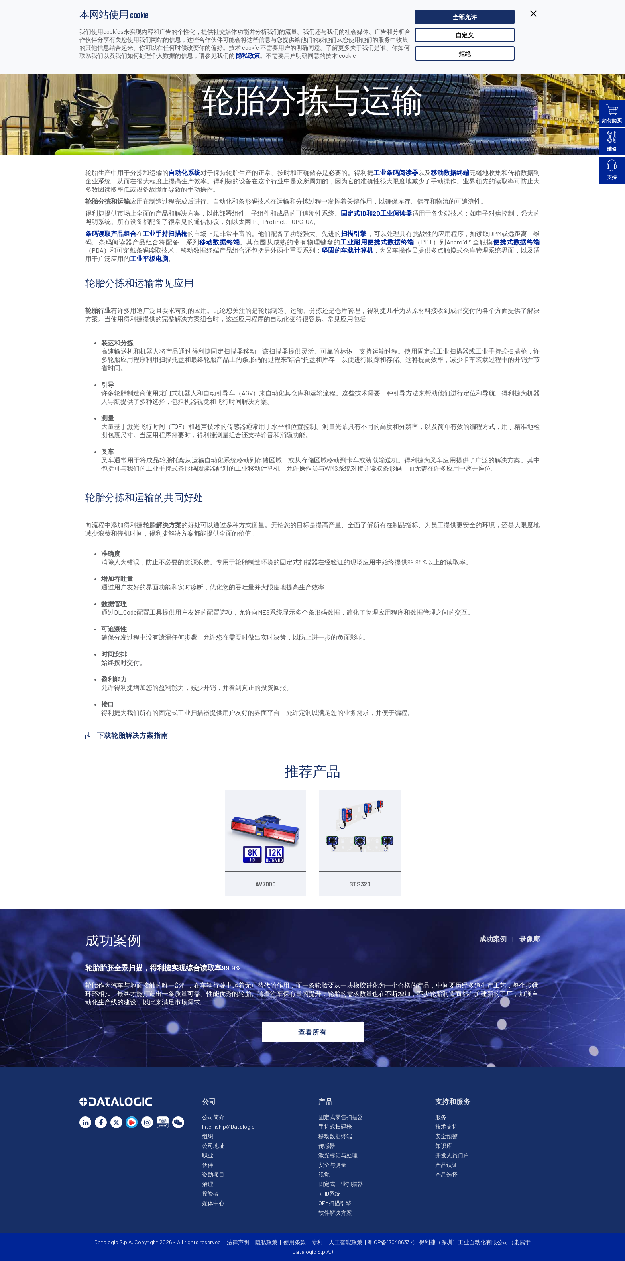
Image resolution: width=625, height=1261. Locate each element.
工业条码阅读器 (395, 172)
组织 (207, 1136)
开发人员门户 (452, 1155)
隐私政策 (248, 55)
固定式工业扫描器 (340, 1183)
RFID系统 (329, 1193)
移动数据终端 (450, 172)
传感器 (326, 1145)
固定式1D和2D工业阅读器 (376, 213)
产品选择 (446, 1174)
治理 (207, 1183)
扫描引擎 (353, 233)
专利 (317, 1242)
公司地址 (213, 1145)
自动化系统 (184, 172)
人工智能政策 (345, 1242)
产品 (325, 1101)
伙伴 (207, 1164)
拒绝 (465, 53)
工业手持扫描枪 (165, 233)
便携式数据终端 (516, 242)
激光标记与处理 (338, 1155)
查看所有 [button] (312, 1032)
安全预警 (446, 1136)
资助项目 (213, 1174)
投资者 (210, 1193)
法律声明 (238, 1242)
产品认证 (446, 1164)
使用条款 (294, 1242)
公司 (209, 1101)
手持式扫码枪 (335, 1126)
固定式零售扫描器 (340, 1117)
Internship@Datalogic (228, 1126)
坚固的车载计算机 (347, 250)
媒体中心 (213, 1203)
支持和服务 (453, 1101)
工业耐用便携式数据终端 (377, 242)
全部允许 (465, 16)
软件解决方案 (335, 1212)
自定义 (465, 35)
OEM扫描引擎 (334, 1203)
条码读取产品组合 (110, 233)
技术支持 (446, 1126)
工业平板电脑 (149, 258)
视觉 (324, 1174)
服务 (440, 1117)
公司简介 (213, 1117)
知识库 (443, 1145)
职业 (207, 1155)
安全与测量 (332, 1164)
